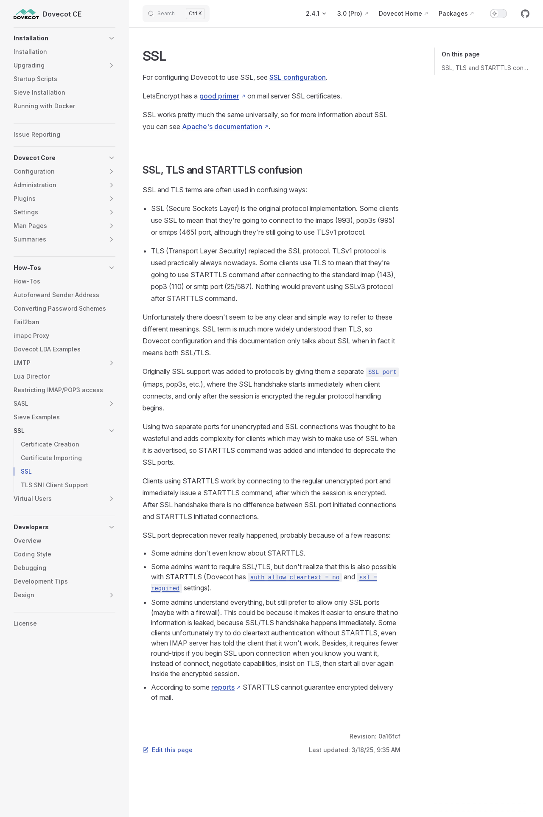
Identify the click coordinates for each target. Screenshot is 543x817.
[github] (525, 13)
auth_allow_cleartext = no (294, 577)
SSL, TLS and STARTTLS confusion (485, 67)
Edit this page (168, 749)
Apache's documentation (222, 126)
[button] (64, 38)
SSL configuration (297, 77)
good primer (219, 96)
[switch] (498, 13)
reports (223, 687)
